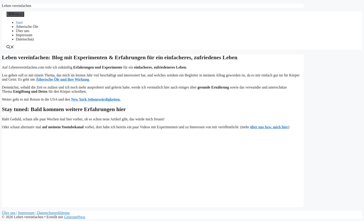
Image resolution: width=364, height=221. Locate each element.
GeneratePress (74, 217)
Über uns (22, 31)
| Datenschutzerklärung (53, 213)
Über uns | (9, 213)
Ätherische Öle (27, 27)
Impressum (24, 35)
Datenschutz (25, 39)
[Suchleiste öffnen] (10, 47)
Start (19, 22)
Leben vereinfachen (16, 6)
